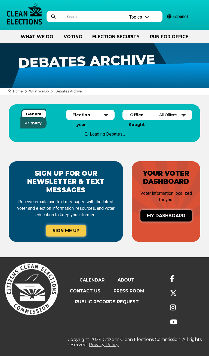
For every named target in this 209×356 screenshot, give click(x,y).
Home (15, 91)
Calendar (91, 280)
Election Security (116, 36)
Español (177, 16)
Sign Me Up (66, 230)
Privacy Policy (104, 344)
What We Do (37, 36)
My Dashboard (166, 215)
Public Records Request (107, 301)
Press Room (128, 291)
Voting (73, 36)
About (126, 280)
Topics (139, 17)
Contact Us (85, 291)
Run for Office (169, 36)
